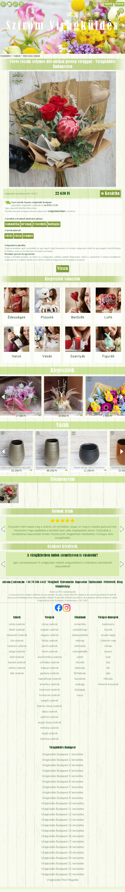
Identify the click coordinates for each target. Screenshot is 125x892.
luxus (80, 695)
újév (108, 673)
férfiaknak (80, 673)
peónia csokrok (49, 717)
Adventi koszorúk (108, 684)
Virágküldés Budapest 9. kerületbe (62, 798)
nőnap (108, 646)
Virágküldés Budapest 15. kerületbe (62, 830)
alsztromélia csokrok (50, 657)
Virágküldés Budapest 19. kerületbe (62, 852)
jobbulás (80, 668)
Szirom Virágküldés (62, 26)
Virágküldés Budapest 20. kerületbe (62, 858)
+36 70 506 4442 (36, 582)
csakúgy (80, 684)
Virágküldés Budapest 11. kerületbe (62, 809)
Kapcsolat (81, 582)
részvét (80, 662)
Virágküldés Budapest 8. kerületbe (62, 792)
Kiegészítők (62, 370)
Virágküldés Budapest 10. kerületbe (62, 803)
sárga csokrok (17, 651)
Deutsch (119, 4)
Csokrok (17, 56)
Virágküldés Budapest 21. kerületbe (62, 863)
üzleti (80, 657)
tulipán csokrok (49, 629)
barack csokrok (17, 662)
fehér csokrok (17, 629)
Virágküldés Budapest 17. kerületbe (62, 841)
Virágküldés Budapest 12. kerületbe (62, 814)
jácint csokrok (49, 646)
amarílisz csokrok (50, 684)
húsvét (108, 629)
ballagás (54, 224)
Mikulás (108, 679)
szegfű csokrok (49, 700)
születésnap (80, 629)
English (108, 4)
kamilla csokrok (49, 739)
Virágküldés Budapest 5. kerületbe (62, 776)
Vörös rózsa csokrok (31, 56)
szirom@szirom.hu (13, 582)
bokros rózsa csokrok (49, 706)
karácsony (108, 624)
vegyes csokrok (50, 635)
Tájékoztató (95, 582)
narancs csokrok (16, 646)
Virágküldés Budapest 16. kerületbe (62, 836)
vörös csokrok (17, 624)
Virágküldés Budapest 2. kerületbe (62, 760)
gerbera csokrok (49, 673)
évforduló (39, 224)
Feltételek (110, 582)
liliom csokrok (50, 651)
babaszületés (80, 635)
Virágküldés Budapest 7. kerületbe (62, 787)
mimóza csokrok (49, 728)
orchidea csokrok (49, 662)
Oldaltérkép (62, 586)
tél (108, 668)
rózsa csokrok (50, 624)
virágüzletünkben (56, 211)
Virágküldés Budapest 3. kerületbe (62, 765)
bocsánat (80, 679)
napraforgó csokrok (49, 679)
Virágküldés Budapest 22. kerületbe (62, 869)
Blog (120, 582)
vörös (9, 236)
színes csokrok (16, 668)
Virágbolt (53, 582)
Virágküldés (5, 56)
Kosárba (110, 194)
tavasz (108, 651)
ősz (108, 662)
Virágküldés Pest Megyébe (63, 880)
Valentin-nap (108, 640)
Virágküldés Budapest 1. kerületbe (62, 754)
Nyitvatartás (67, 582)
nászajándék (80, 651)
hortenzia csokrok (49, 695)
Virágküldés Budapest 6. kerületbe (62, 781)
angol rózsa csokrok (49, 722)
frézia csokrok (50, 640)
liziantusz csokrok (49, 689)
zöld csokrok (17, 657)
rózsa (18, 236)
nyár (108, 657)
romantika (12, 224)
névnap (26, 224)
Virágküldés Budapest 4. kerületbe (62, 770)
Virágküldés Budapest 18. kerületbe (62, 847)
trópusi (28, 236)
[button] (122, 397)
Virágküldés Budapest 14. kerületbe (62, 825)
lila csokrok (17, 640)
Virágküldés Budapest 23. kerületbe (62, 874)
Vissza (62, 269)
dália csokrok (49, 711)
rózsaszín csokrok (17, 635)
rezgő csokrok (50, 733)
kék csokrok (17, 673)
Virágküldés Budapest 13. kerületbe (62, 820)
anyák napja (108, 635)
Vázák (62, 425)
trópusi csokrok (49, 668)
